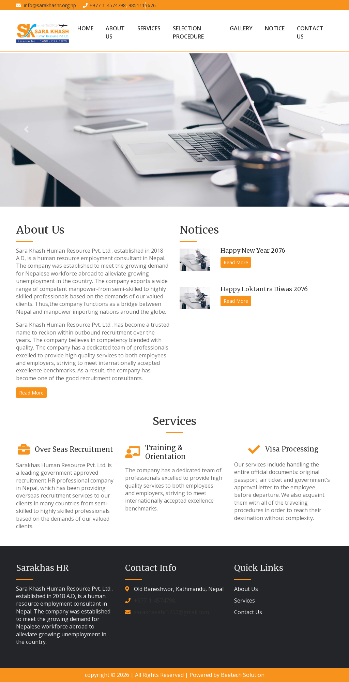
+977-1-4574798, (155, 600)
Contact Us (310, 32)
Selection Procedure (188, 32)
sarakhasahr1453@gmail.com (171, 612)
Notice (275, 28)
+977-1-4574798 (107, 5)
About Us (115, 32)
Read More (31, 392)
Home (85, 28)
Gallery (241, 28)
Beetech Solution (242, 675)
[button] (26, 129)
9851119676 (142, 5)
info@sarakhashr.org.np (49, 5)
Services (149, 28)
